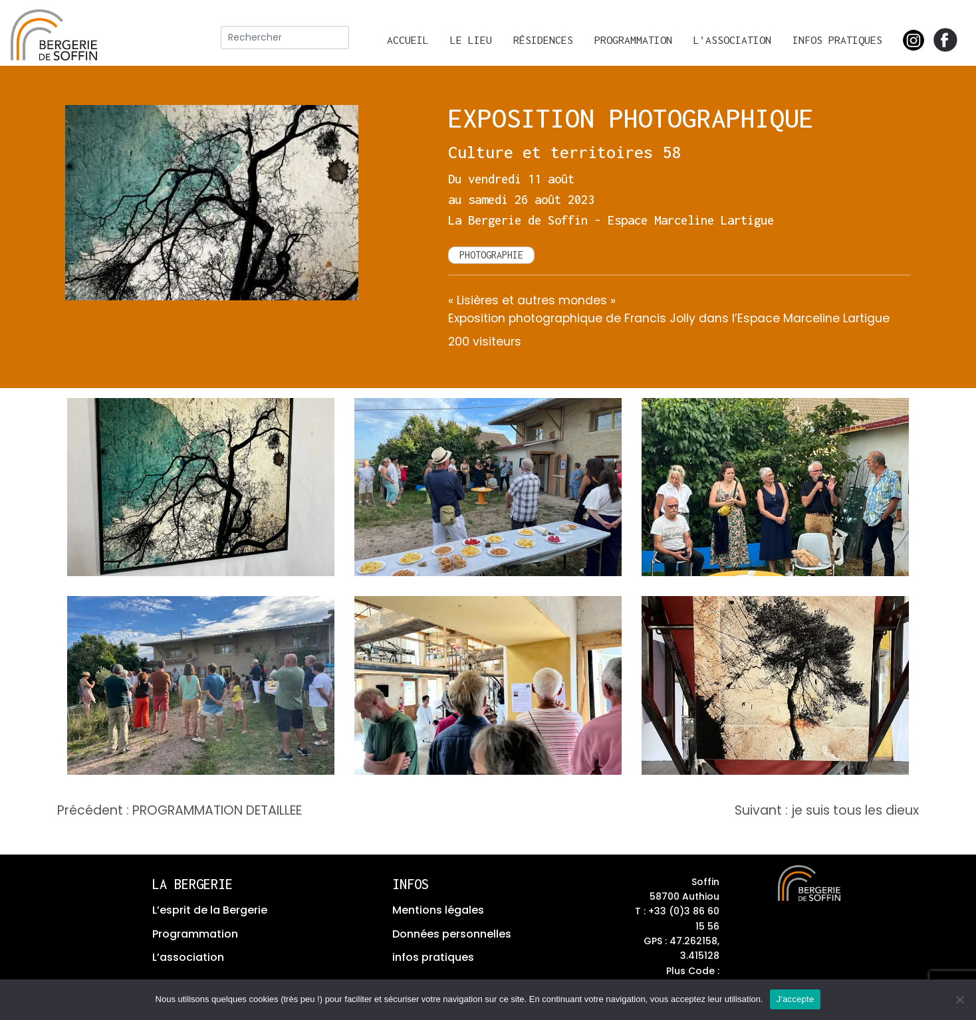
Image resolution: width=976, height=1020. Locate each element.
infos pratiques (433, 957)
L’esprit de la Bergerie (209, 910)
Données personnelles (451, 934)
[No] (959, 999)
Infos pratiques (837, 40)
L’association (732, 40)
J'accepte (795, 999)
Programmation (633, 40)
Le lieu (471, 40)
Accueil (408, 40)
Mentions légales (438, 910)
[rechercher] (285, 37)
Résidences (543, 40)
